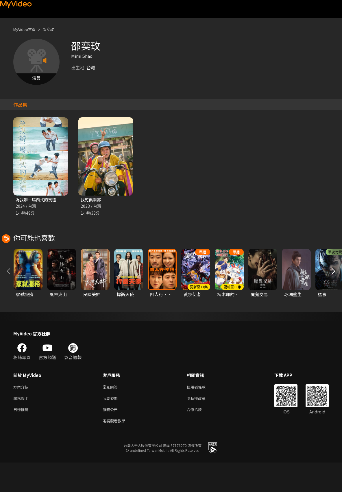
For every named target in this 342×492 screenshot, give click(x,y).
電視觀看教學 (116, 450)
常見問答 (111, 413)
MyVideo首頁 (26, 29)
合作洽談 (199, 438)
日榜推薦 (22, 438)
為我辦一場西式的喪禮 (37, 200)
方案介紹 (22, 413)
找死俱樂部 (91, 200)
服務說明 (22, 425)
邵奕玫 (53, 29)
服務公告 (111, 438)
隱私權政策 (201, 425)
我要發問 (111, 425)
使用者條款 (201, 413)
